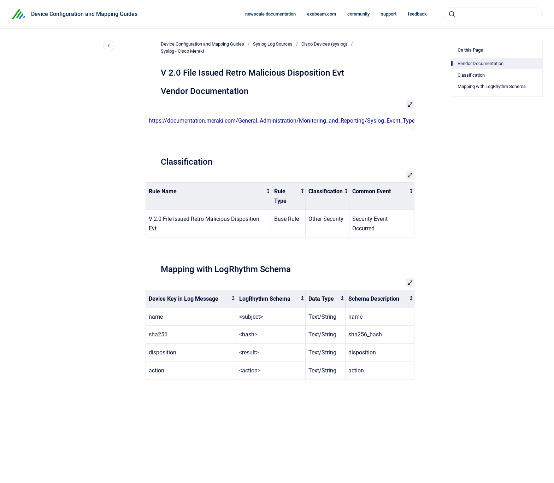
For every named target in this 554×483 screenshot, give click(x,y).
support (388, 14)
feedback (417, 14)
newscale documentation (270, 14)
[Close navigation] (108, 45)
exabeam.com (321, 14)
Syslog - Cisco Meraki (182, 51)
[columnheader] (208, 196)
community (358, 14)
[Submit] (452, 14)
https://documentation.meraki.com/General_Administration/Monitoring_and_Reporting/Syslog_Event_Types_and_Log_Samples (307, 120)
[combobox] (493, 14)
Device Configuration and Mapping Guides (84, 14)
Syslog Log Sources (273, 44)
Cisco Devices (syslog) (324, 44)
